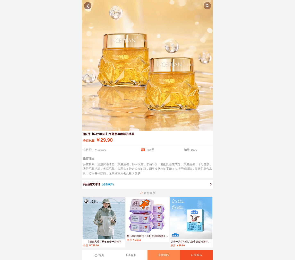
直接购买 (164, 255)
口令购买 (196, 255)
